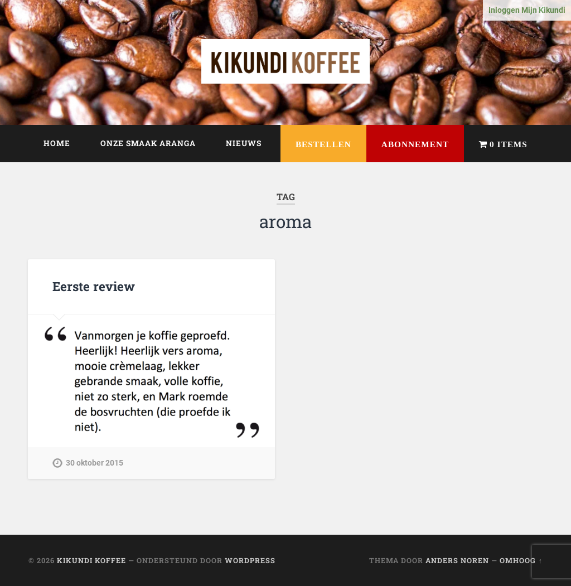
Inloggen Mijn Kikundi (526, 10)
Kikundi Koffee (91, 560)
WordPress (250, 560)
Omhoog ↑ (521, 560)
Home (56, 143)
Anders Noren (457, 560)
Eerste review (93, 286)
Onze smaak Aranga (148, 143)
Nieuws (244, 143)
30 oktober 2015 (94, 463)
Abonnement (415, 144)
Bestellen (323, 144)
